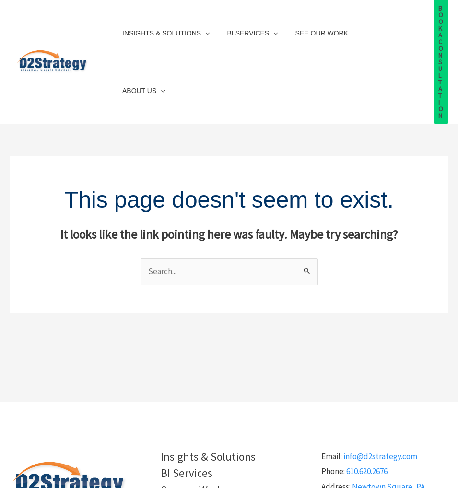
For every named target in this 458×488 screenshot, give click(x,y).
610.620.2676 (367, 405)
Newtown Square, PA (388, 420)
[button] (203, 29)
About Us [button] (373, 29)
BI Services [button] (247, 29)
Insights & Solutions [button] (164, 29)
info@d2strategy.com (380, 390)
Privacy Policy (229, 479)
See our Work (312, 29)
